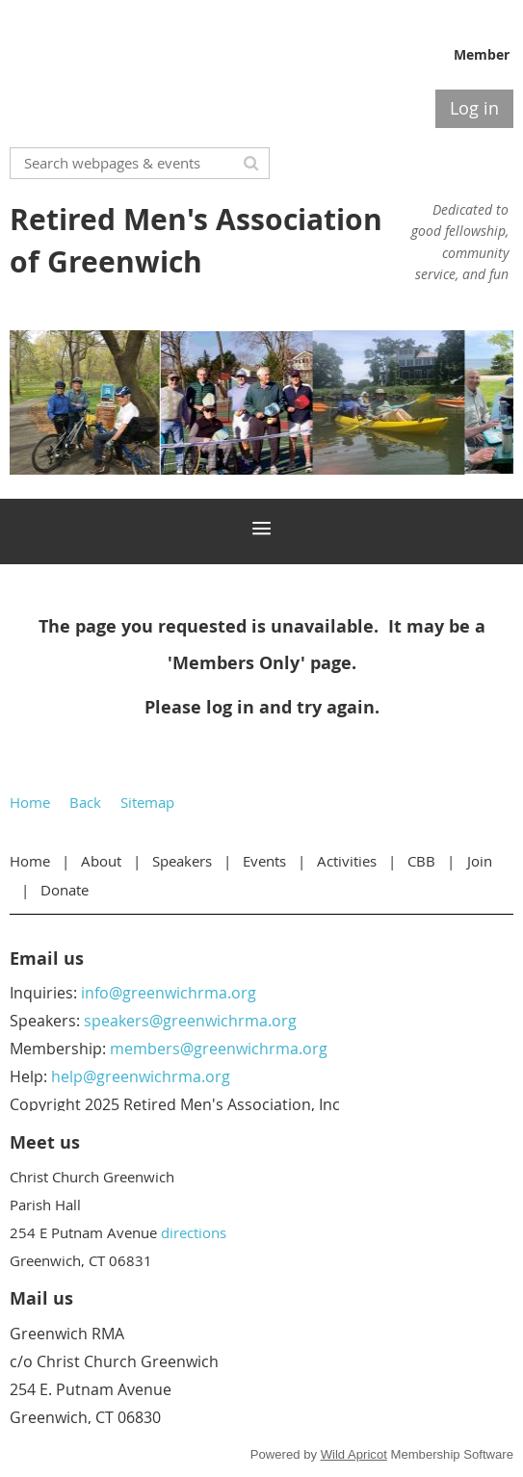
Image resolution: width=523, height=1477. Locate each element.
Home (30, 802)
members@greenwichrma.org (218, 1048)
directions (193, 1232)
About (101, 860)
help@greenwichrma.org (140, 1076)
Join (479, 860)
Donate (64, 889)
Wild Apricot (354, 1454)
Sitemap (147, 802)
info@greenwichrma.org (168, 992)
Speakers (182, 860)
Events (264, 860)
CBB (421, 860)
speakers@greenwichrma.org (190, 1020)
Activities (347, 860)
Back (85, 802)
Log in (474, 107)
